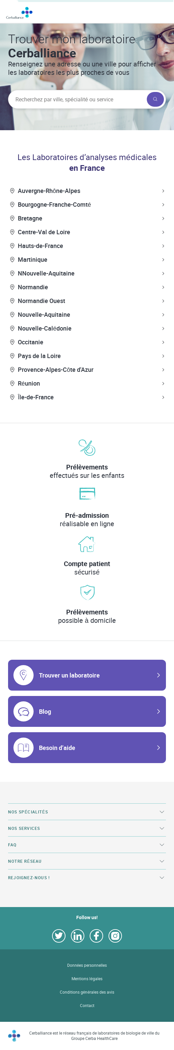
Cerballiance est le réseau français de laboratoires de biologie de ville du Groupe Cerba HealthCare (94, 1036)
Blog (45, 711)
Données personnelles (87, 965)
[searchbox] (76, 99)
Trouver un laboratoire (69, 675)
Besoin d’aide (57, 748)
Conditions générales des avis (87, 992)
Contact (87, 1005)
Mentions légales (87, 978)
